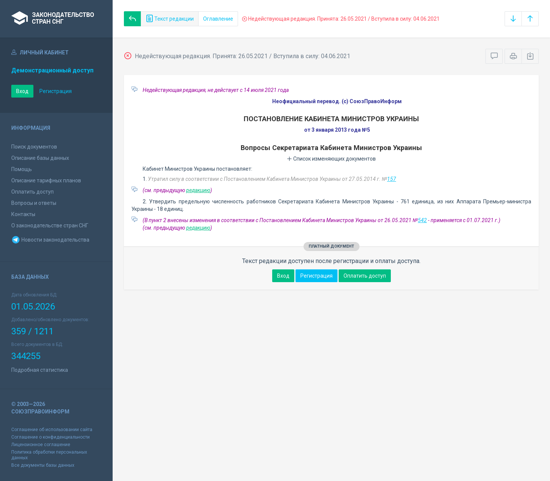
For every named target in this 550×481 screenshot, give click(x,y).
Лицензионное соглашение (40, 444)
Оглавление (218, 19)
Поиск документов (34, 147)
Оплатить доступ (32, 192)
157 (391, 179)
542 (422, 220)
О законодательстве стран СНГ (49, 225)
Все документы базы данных (42, 465)
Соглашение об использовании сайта (51, 429)
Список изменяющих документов (331, 159)
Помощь (21, 169)
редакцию (198, 190)
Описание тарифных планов (46, 180)
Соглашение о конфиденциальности (50, 437)
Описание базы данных (40, 158)
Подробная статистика (39, 370)
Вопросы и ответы (33, 203)
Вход (22, 91)
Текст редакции (170, 19)
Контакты (23, 214)
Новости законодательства (50, 239)
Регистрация (55, 91)
